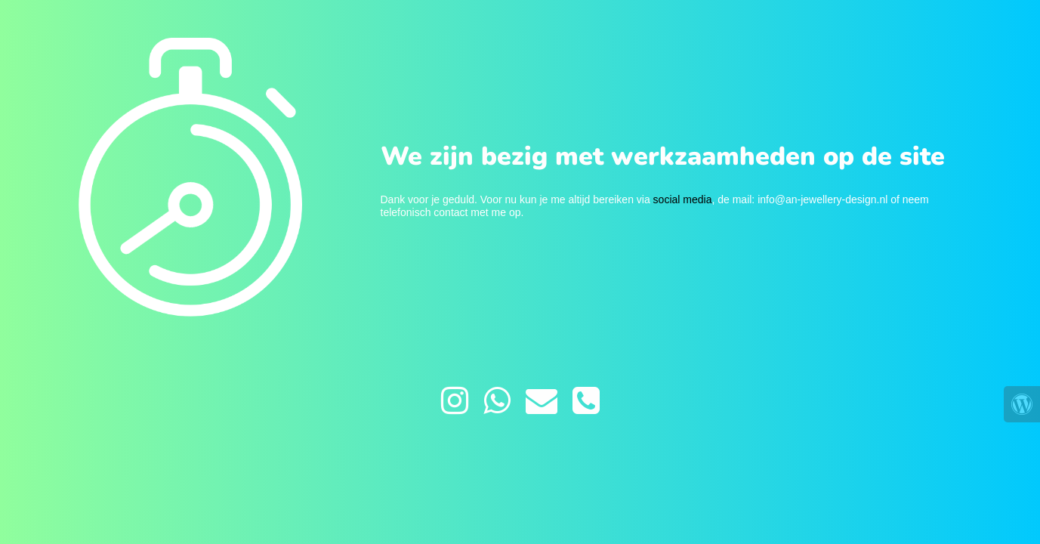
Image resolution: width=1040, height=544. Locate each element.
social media (682, 199)
